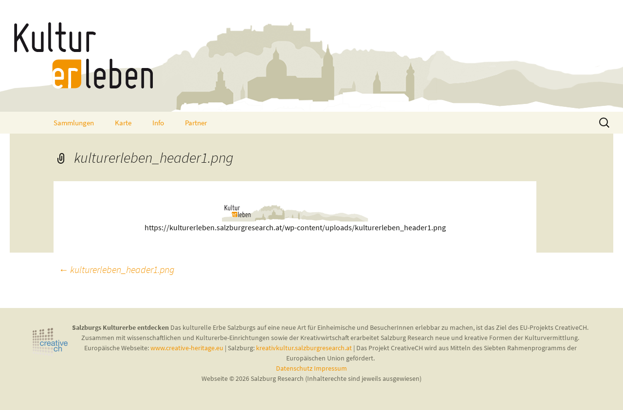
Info (158, 122)
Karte (123, 122)
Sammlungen (74, 122)
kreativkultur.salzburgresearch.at (304, 347)
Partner (196, 122)
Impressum (330, 368)
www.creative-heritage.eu (186, 347)
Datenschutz (295, 368)
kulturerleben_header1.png (116, 269)
